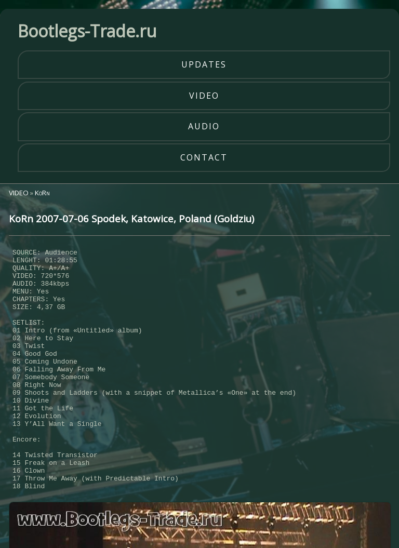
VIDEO (19, 192)
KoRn (42, 192)
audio (204, 126)
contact (204, 157)
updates (204, 64)
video (204, 95)
